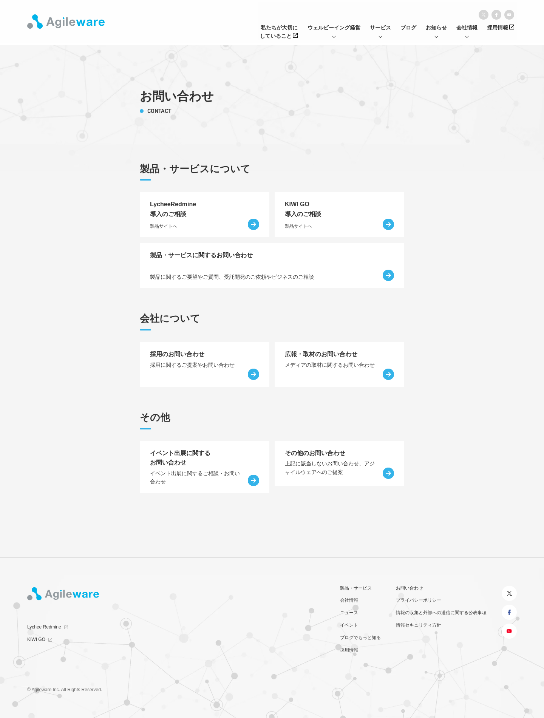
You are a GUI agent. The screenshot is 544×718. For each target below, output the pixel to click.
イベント (349, 625)
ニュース (349, 612)
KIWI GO (36, 639)
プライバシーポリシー (418, 600)
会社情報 (349, 600)
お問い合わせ (409, 588)
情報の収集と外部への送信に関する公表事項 (441, 612)
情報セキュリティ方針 (418, 625)
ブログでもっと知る (360, 637)
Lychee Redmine (44, 627)
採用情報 (349, 650)
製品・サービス (356, 588)
